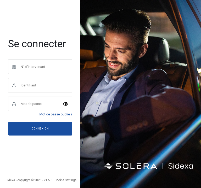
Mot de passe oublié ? (55, 114)
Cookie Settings (65, 180)
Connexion (40, 128)
